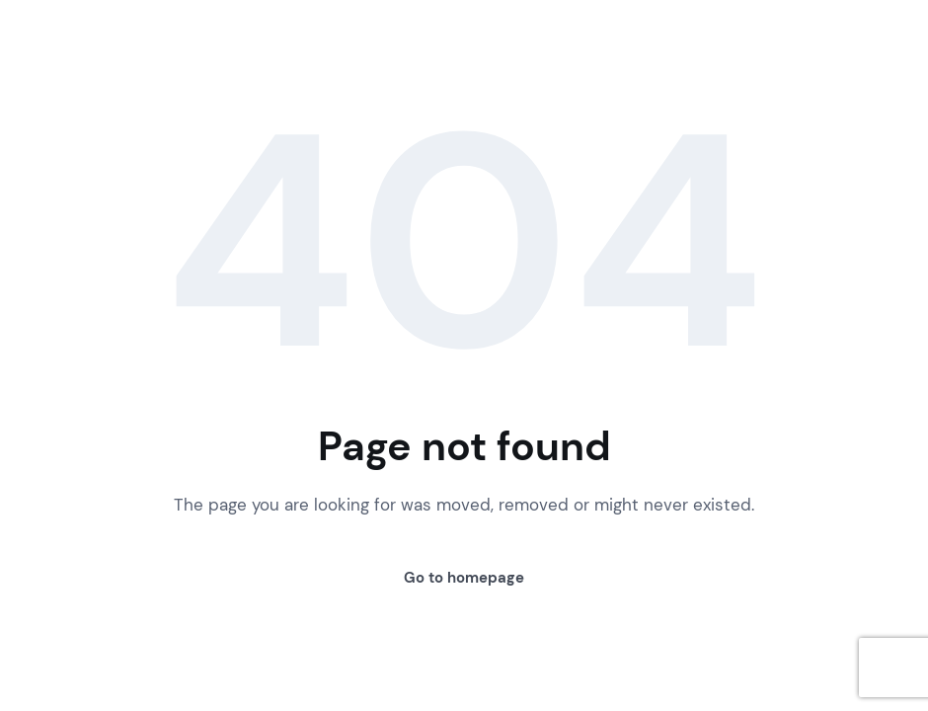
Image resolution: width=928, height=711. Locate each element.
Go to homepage (464, 578)
